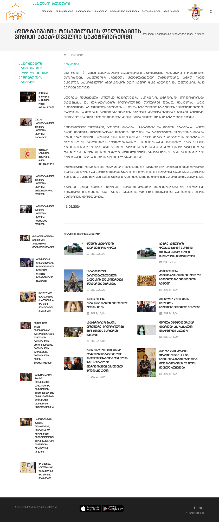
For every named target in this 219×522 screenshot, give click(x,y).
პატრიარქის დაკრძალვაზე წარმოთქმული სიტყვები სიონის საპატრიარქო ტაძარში (45, 270)
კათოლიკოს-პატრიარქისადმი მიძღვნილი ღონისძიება (107, 303)
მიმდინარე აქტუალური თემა (175, 34)
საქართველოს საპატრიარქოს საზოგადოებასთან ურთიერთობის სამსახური (33, 73)
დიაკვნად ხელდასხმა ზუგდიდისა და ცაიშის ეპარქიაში (45, 471)
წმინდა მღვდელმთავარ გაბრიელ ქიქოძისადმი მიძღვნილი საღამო (176, 326)
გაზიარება (71, 64)
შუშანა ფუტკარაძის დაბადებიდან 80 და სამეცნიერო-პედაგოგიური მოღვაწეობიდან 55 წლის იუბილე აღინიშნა (178, 359)
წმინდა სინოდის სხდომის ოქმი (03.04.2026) (46, 100)
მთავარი (148, 34)
